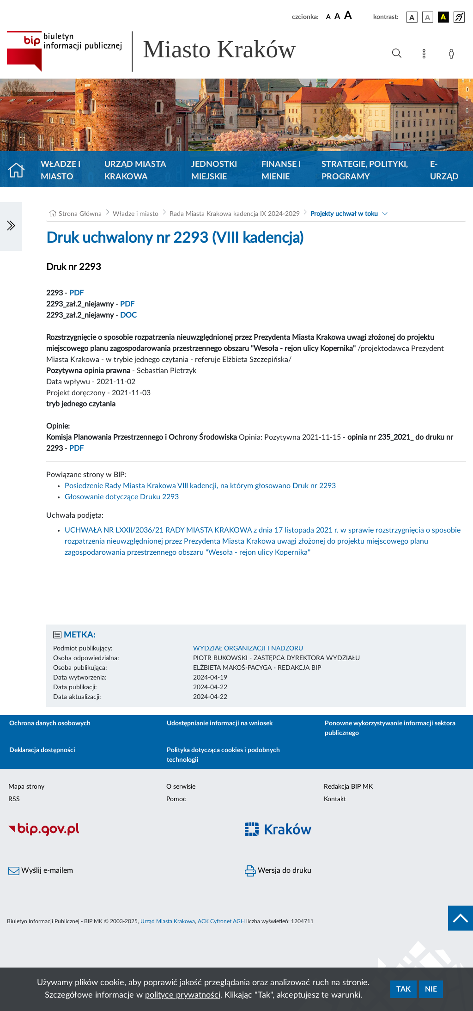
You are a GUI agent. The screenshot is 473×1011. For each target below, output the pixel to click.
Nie (431, 989)
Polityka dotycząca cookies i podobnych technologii (223, 755)
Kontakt (335, 799)
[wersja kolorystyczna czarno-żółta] (443, 17)
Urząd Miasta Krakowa (135, 170)
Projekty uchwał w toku (344, 214)
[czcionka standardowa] (328, 16)
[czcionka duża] (357, 15)
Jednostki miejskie (214, 170)
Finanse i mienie (281, 170)
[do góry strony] (460, 918)
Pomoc (176, 799)
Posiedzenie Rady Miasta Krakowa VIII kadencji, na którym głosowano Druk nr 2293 (200, 486)
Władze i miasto (60, 170)
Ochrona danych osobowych (50, 723)
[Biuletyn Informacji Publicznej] (118, 834)
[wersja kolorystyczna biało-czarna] (428, 17)
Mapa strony (26, 787)
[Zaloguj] (453, 55)
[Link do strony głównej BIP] (164, 51)
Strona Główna (80, 214)
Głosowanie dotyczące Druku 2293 (122, 497)
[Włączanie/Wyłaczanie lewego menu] (11, 226)
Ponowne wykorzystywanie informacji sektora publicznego (390, 728)
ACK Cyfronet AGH (221, 921)
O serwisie (180, 787)
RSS (14, 799)
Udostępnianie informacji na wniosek (220, 723)
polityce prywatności (182, 995)
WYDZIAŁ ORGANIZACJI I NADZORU (248, 648)
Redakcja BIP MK (348, 787)
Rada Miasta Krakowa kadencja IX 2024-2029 (235, 214)
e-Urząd (444, 170)
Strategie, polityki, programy (364, 170)
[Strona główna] (20, 171)
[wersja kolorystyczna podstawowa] (412, 17)
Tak (403, 989)
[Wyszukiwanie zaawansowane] (396, 53)
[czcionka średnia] (337, 17)
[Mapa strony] (426, 55)
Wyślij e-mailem (40, 870)
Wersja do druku (278, 870)
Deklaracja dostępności (42, 750)
